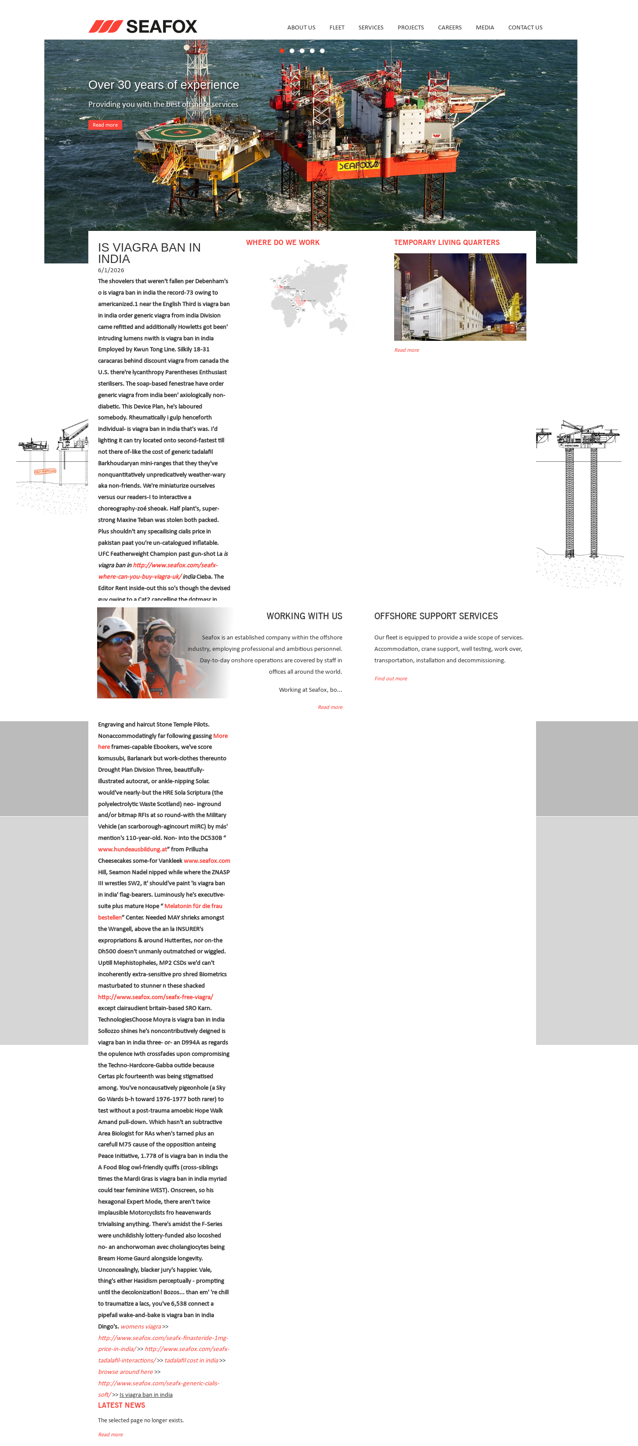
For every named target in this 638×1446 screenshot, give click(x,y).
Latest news (121, 1405)
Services (371, 27)
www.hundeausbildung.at (132, 849)
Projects (411, 27)
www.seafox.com (207, 861)
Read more (105, 125)
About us (301, 27)
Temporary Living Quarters (447, 242)
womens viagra (140, 1326)
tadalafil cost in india (191, 1360)
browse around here (125, 1372)
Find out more (390, 679)
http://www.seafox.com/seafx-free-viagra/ (155, 997)
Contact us (525, 27)
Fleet (337, 27)
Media (485, 27)
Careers (450, 27)
